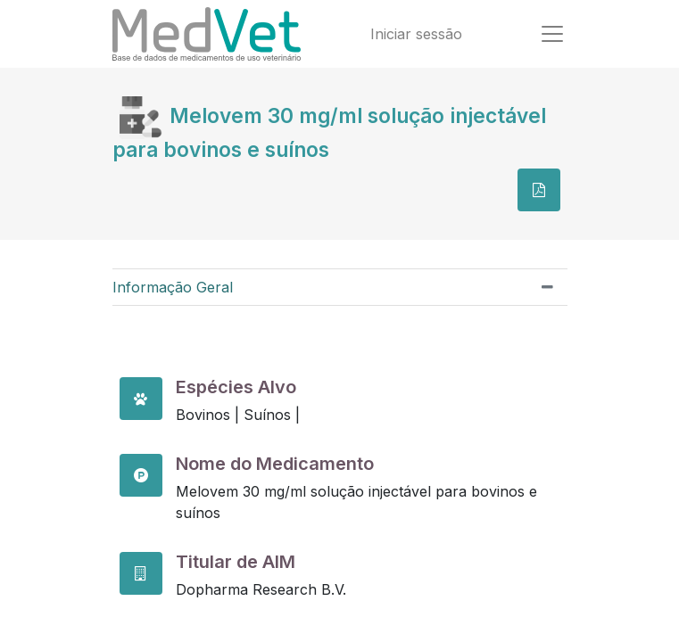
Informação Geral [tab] (172, 287)
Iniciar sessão (416, 34)
